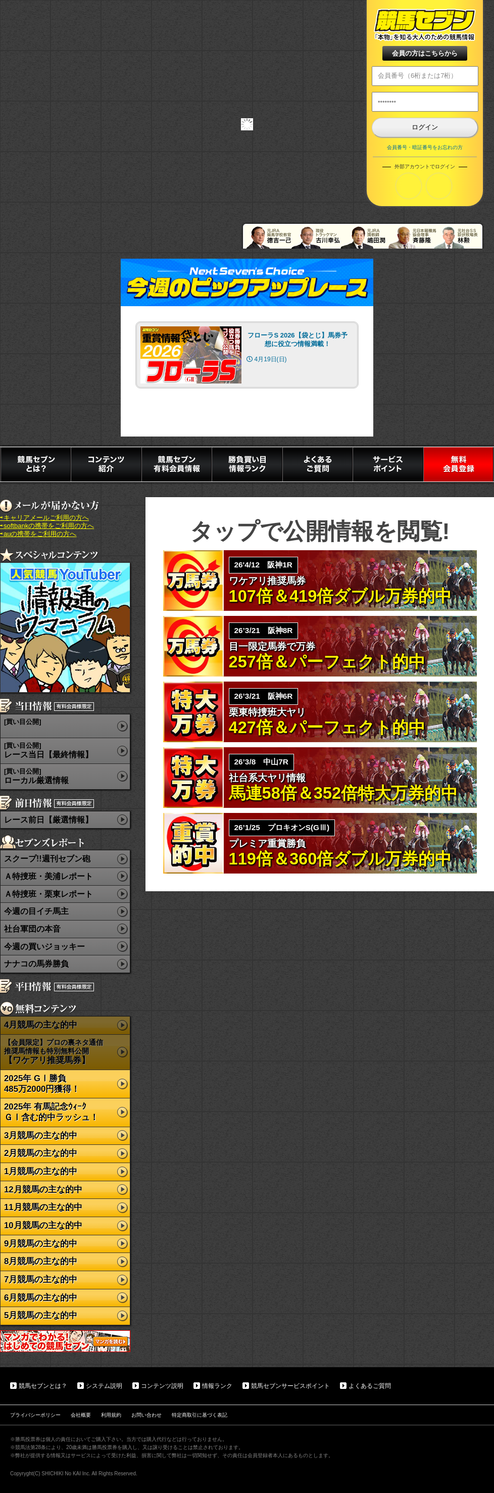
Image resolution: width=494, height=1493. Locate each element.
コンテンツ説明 (162, 1385)
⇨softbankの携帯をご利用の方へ (47, 525)
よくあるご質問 (370, 1385)
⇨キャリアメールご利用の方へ (44, 517)
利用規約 (111, 1415)
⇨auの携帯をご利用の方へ (38, 534)
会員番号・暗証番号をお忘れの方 (425, 147)
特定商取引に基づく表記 (199, 1415)
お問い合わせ (146, 1415)
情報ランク (217, 1385)
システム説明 (104, 1385)
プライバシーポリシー (35, 1415)
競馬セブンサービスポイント (290, 1385)
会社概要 (81, 1415)
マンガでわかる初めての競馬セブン (65, 1341)
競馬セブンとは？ (43, 1385)
